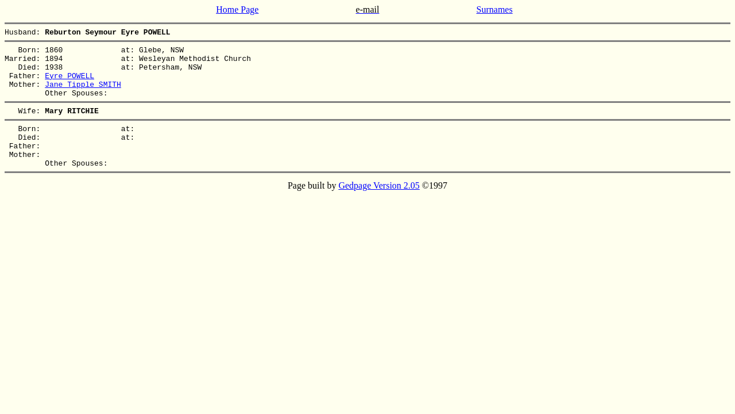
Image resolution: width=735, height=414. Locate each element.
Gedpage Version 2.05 (378, 208)
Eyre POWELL (69, 84)
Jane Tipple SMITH (83, 94)
